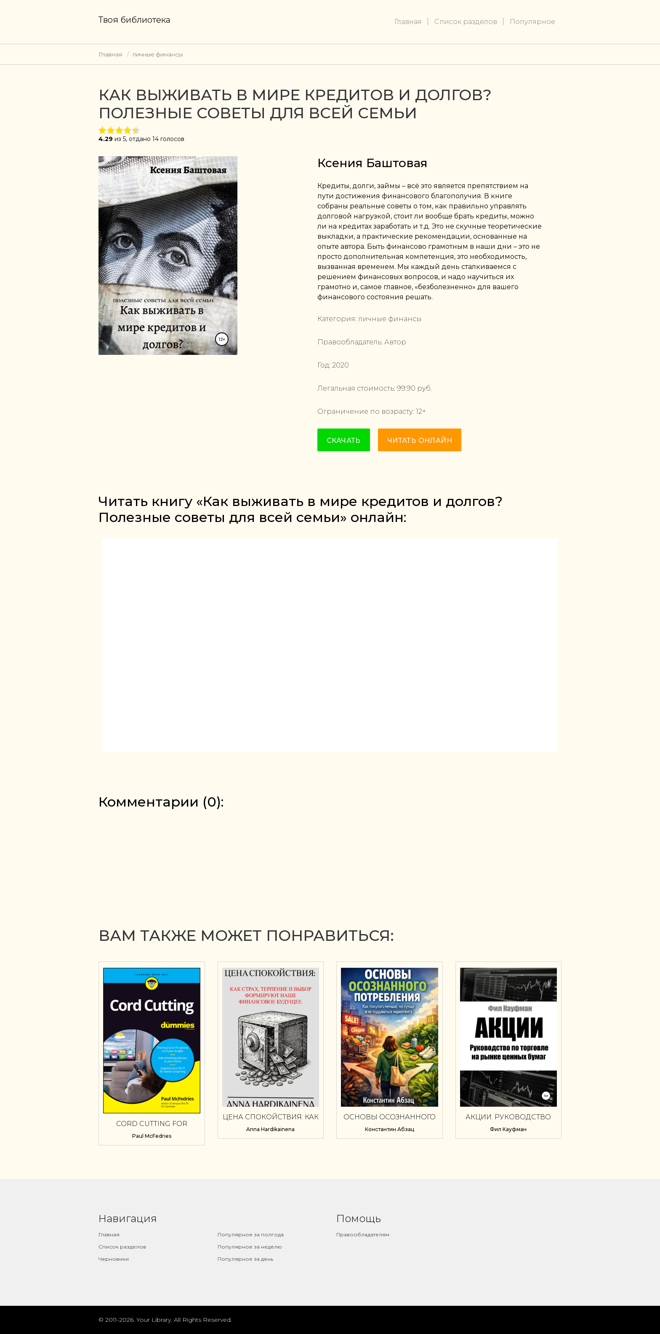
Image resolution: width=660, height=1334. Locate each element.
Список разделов (465, 22)
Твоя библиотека (134, 20)
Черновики (113, 1259)
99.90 (406, 388)
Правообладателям (362, 1234)
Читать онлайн (419, 441)
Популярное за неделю (250, 1246)
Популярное (532, 22)
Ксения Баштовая (372, 163)
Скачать (344, 441)
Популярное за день (245, 1259)
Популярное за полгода (251, 1234)
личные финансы (157, 54)
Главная (408, 22)
